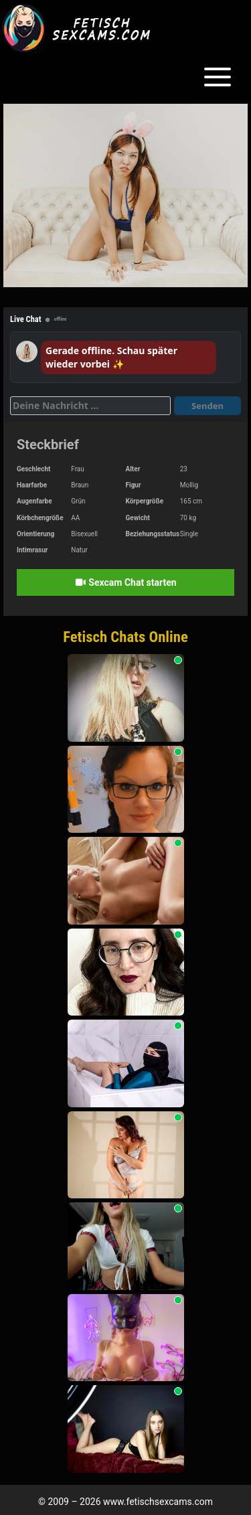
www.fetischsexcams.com (158, 1501)
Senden (207, 406)
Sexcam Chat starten (125, 582)
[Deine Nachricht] (90, 405)
